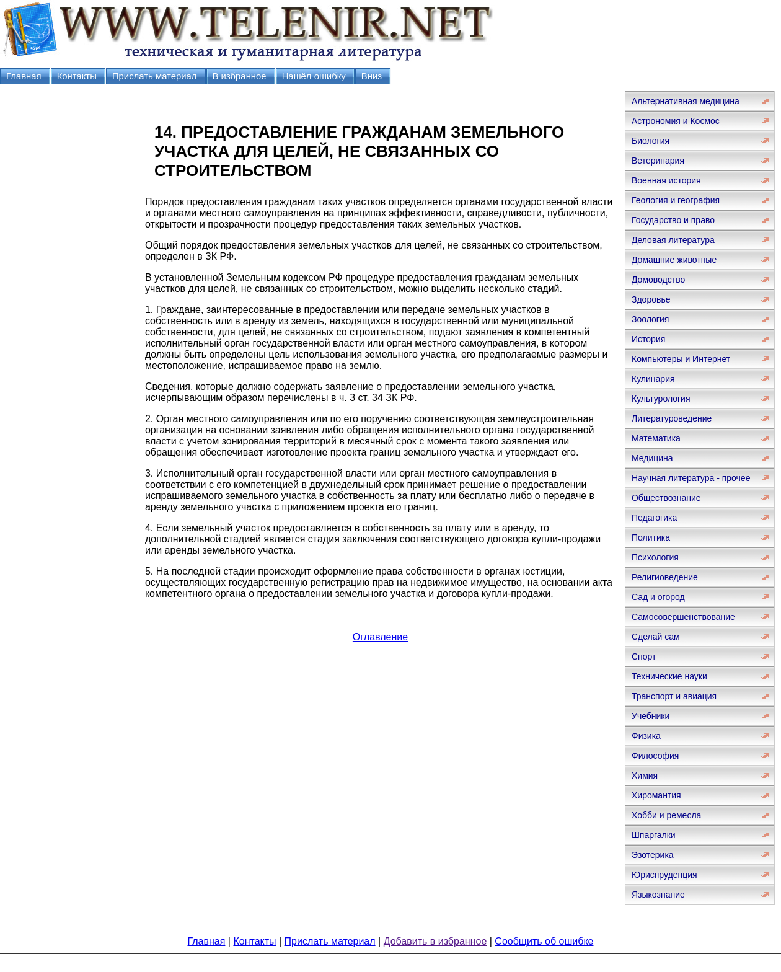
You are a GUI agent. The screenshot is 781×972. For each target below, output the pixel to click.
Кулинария (653, 379)
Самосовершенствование (683, 617)
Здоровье (651, 299)
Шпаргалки (654, 835)
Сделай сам (656, 637)
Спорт (644, 656)
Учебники (650, 716)
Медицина (652, 458)
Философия (655, 756)
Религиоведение (665, 577)
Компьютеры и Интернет (681, 359)
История (648, 339)
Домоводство (658, 280)
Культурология (661, 399)
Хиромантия (656, 795)
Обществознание (666, 498)
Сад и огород (658, 597)
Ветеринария (658, 161)
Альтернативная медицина (685, 101)
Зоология (650, 319)
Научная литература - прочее (691, 478)
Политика (651, 537)
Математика (656, 438)
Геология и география (676, 200)
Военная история (666, 180)
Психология (655, 557)
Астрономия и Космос (676, 121)
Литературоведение (672, 418)
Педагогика (654, 518)
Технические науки (669, 676)
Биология (650, 141)
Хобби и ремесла (666, 815)
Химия (645, 775)
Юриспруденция (664, 875)
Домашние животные (674, 260)
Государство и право (673, 220)
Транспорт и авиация (674, 696)
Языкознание (658, 894)
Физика (646, 736)
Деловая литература (673, 240)
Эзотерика (653, 855)
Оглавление (380, 637)
